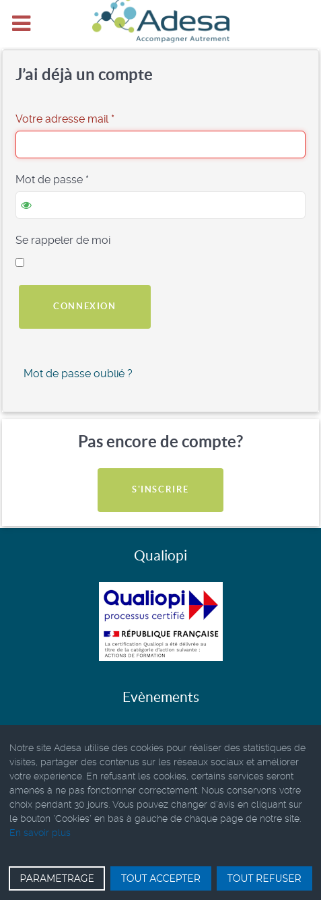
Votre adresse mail (64, 118)
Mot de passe (52, 179)
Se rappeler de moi (62, 240)
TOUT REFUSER (264, 878)
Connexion (84, 306)
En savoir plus (40, 832)
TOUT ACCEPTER (161, 878)
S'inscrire (160, 489)
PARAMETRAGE (57, 878)
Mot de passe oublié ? (78, 373)
